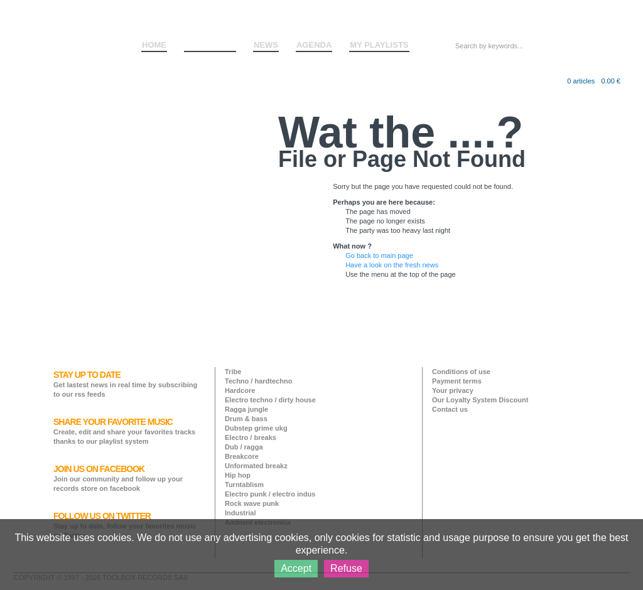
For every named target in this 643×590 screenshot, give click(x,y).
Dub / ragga (244, 447)
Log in (558, 18)
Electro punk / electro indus (270, 494)
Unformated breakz (256, 465)
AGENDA (314, 45)
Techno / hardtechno (258, 381)
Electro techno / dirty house (270, 400)
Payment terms (457, 381)
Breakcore (242, 456)
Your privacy (452, 390)
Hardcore (240, 390)
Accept (296, 568)
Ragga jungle (246, 409)
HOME (154, 45)
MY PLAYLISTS (379, 45)
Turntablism (244, 484)
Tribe (233, 371)
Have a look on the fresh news (391, 265)
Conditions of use (461, 371)
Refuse (346, 568)
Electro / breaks (250, 437)
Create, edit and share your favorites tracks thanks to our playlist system (124, 431)
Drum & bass (246, 418)
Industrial (240, 513)
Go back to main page (379, 255)
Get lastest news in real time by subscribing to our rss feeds (125, 384)
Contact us (450, 409)
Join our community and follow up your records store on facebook (118, 478)
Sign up (587, 18)
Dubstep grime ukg (256, 428)
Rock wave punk (252, 503)
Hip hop (238, 475)
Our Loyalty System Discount (480, 400)
